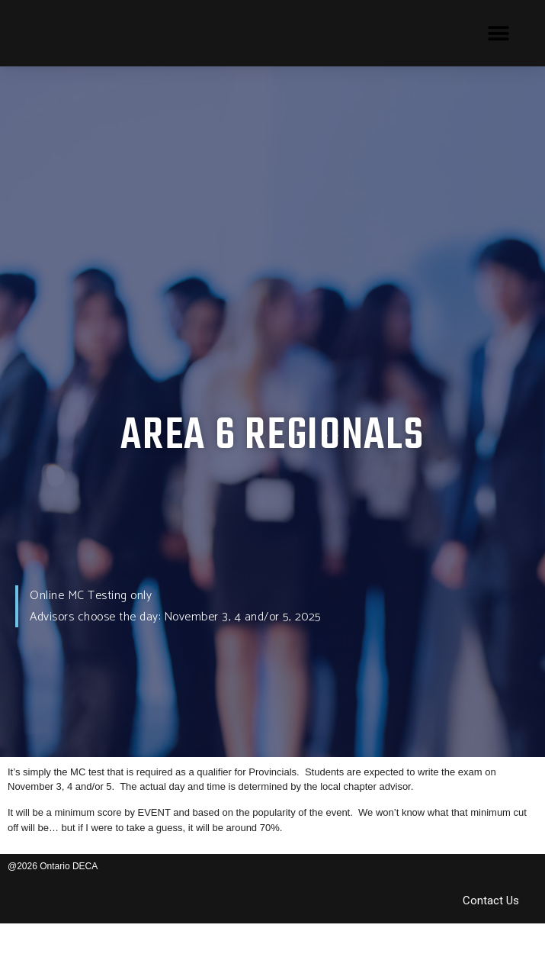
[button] (499, 33)
